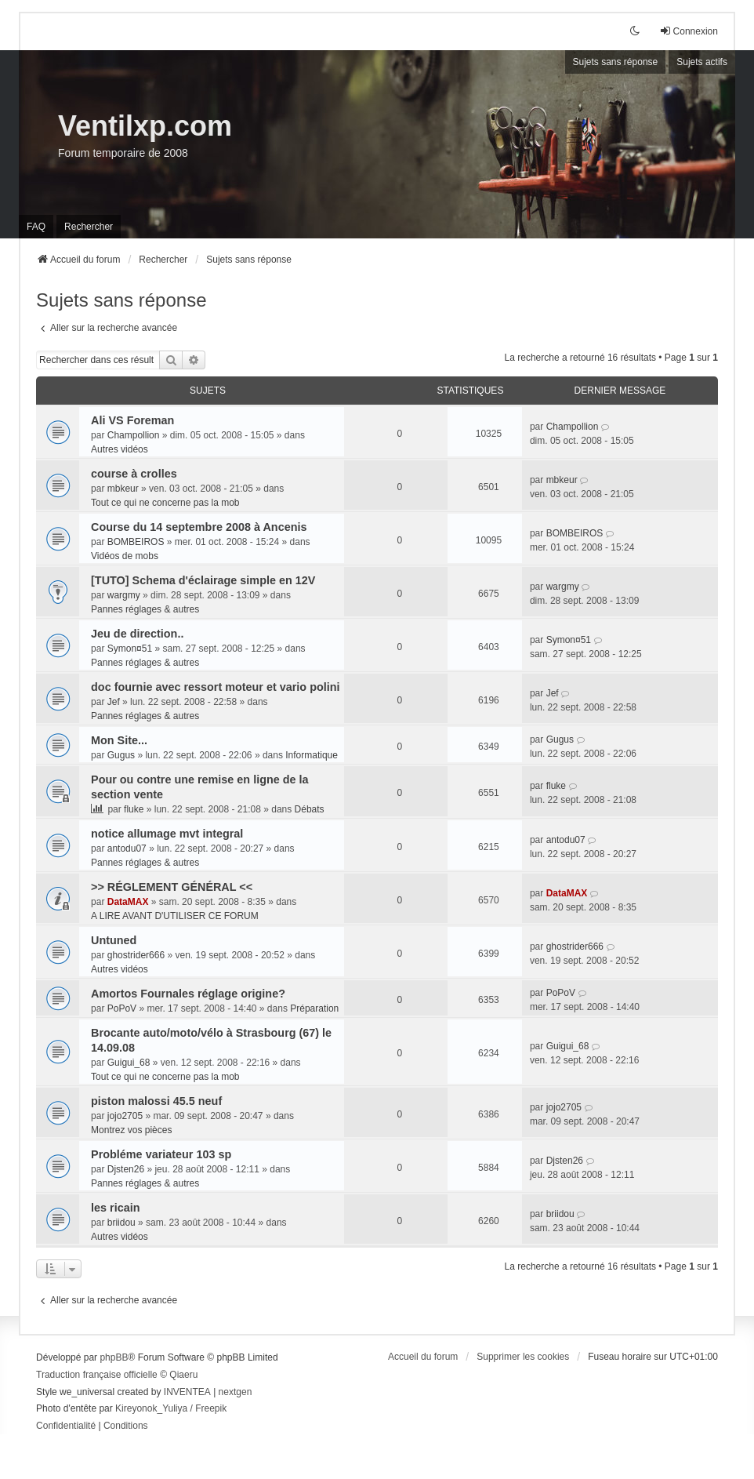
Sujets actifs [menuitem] (701, 61)
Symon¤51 (129, 648)
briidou (121, 1222)
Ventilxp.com (145, 126)
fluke (133, 809)
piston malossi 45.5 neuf (156, 1101)
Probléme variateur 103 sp (161, 1154)
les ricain (115, 1207)
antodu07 (127, 848)
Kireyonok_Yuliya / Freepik (171, 1408)
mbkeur (123, 488)
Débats (309, 809)
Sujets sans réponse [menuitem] (615, 61)
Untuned (113, 940)
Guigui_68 (128, 1062)
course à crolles (134, 473)
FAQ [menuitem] (36, 226)
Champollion (133, 435)
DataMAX (128, 901)
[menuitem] (66, 1426)
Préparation (314, 1008)
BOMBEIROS (136, 541)
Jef (113, 701)
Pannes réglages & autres (145, 609)
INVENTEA (187, 1391)
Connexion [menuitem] (688, 31)
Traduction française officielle (97, 1374)
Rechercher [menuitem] (88, 226)
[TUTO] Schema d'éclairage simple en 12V (203, 580)
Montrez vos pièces (131, 1130)
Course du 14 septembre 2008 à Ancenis (198, 527)
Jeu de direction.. (137, 633)
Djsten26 (125, 1169)
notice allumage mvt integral (167, 833)
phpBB (114, 1357)
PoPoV (121, 1008)
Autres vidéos (119, 449)
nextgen (235, 1391)
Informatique (311, 755)
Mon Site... (119, 740)
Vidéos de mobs (124, 556)
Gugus (121, 755)
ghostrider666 (136, 955)
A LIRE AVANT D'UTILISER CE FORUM (175, 915)
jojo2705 (125, 1115)
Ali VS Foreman (132, 420)
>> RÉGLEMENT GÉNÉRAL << (171, 887)
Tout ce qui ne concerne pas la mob (165, 502)
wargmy (123, 595)
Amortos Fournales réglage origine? (188, 993)
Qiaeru (183, 1374)
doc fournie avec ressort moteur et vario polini (215, 687)
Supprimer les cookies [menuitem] (523, 1356)
